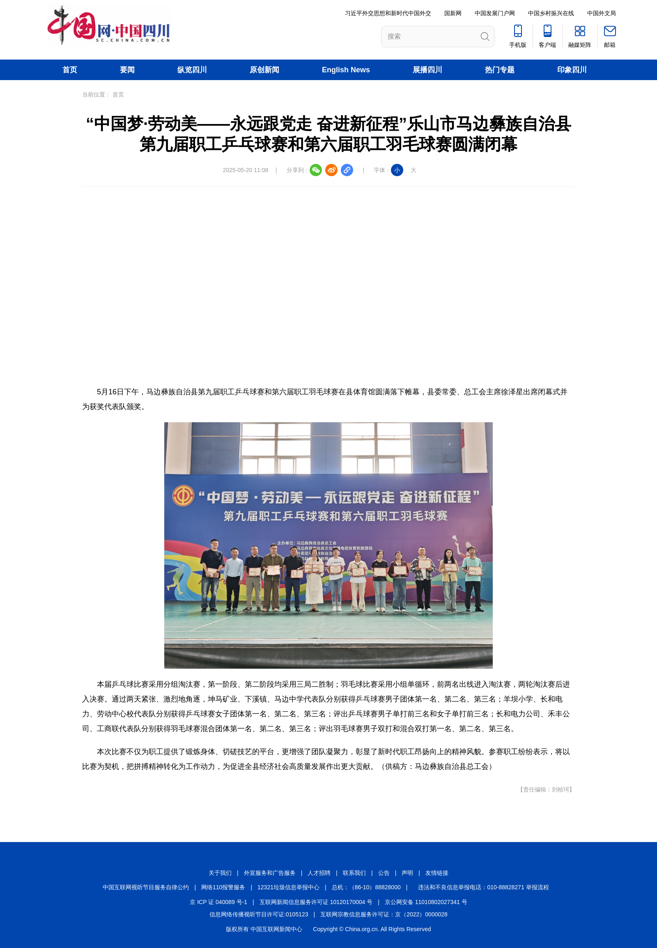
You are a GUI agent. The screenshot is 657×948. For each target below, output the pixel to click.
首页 (69, 70)
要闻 (127, 70)
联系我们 (354, 873)
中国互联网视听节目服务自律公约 (146, 887)
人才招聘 (319, 873)
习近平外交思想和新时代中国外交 (388, 13)
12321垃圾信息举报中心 (288, 887)
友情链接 (436, 873)
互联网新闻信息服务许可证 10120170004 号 (316, 902)
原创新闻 (264, 70)
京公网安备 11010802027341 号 (426, 902)
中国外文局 (601, 13)
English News (346, 70)
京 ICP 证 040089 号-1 (218, 902)
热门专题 (500, 70)
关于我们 (220, 873)
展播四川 (427, 70)
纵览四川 (192, 70)
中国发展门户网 (495, 13)
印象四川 (572, 70)
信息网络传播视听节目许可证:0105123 (258, 914)
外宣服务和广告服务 (270, 873)
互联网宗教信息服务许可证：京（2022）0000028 (384, 914)
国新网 (453, 13)
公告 (384, 873)
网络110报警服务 (223, 887)
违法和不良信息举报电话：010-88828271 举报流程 (483, 887)
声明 (407, 873)
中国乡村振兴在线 (551, 13)
